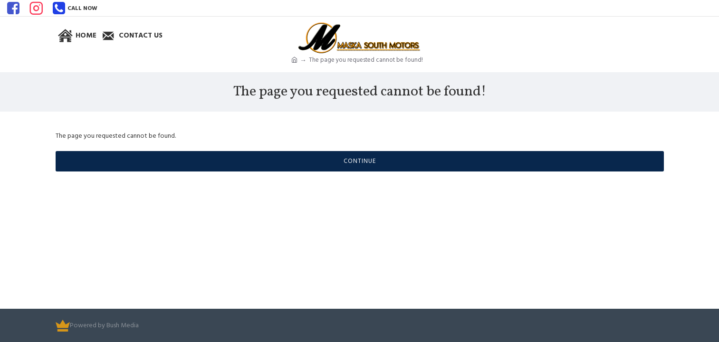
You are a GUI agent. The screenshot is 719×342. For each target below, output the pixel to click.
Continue (360, 161)
